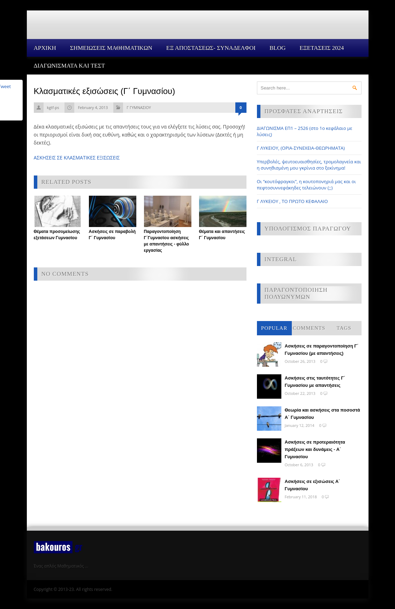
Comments (309, 328)
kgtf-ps (53, 107)
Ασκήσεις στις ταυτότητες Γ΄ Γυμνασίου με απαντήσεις (315, 381)
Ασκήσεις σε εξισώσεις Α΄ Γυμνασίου (312, 485)
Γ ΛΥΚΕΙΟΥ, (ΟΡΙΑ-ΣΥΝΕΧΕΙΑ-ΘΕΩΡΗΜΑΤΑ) (301, 148)
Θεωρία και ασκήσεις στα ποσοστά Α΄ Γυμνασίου (322, 413)
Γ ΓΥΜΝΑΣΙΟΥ (139, 107)
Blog (277, 48)
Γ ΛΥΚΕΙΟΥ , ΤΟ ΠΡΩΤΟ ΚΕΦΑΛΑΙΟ (292, 201)
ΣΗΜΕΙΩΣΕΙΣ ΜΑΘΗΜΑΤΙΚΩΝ (111, 48)
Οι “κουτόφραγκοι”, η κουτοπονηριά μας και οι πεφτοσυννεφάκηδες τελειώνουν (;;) (306, 184)
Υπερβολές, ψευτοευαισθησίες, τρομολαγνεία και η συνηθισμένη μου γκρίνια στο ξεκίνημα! (309, 164)
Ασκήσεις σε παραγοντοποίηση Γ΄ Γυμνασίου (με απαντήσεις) (322, 349)
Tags (344, 328)
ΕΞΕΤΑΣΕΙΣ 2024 (321, 48)
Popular (274, 328)
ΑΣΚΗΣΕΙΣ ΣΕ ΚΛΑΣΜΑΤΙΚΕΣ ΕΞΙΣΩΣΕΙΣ (77, 157)
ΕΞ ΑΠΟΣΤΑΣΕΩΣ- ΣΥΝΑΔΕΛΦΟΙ (211, 48)
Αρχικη (45, 48)
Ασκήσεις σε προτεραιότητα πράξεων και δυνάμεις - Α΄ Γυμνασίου (315, 449)
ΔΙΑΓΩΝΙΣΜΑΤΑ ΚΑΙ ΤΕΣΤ (69, 65)
